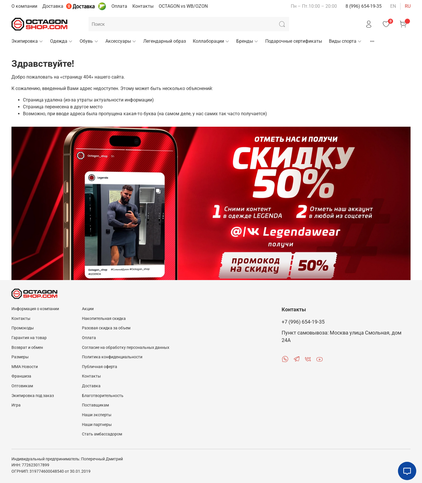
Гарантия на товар (29, 337)
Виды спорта (345, 41)
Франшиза (21, 376)
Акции (88, 308)
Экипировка (27, 41)
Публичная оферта (99, 366)
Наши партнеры (97, 424)
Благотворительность (102, 395)
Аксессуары (120, 41)
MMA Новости (24, 366)
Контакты (143, 6)
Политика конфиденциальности (112, 357)
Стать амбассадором (102, 434)
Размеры (20, 357)
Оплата (119, 6)
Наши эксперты (96, 414)
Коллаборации (211, 41)
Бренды (247, 41)
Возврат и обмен (27, 347)
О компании (24, 6)
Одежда (61, 41)
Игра (16, 405)
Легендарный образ (164, 41)
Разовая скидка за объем (106, 328)
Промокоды (22, 328)
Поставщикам (95, 405)
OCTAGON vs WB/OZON (183, 6)
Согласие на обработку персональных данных (125, 347)
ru (408, 6)
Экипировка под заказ (32, 395)
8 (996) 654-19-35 (364, 6)
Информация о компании (35, 308)
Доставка (52, 6)
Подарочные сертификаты (293, 41)
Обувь (89, 41)
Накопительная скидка (104, 318)
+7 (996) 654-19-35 (303, 322)
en (393, 6)
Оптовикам (22, 386)
